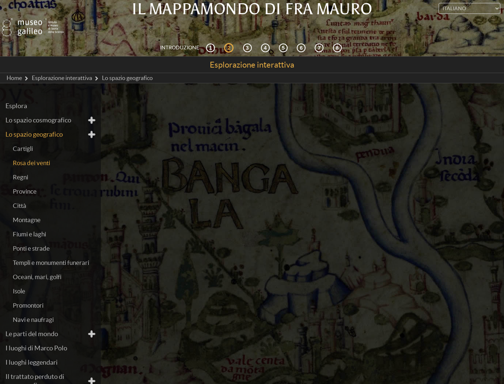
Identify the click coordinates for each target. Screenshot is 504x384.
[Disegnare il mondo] (302, 34)
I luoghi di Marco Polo (36, 335)
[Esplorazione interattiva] (230, 34)
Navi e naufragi (33, 306)
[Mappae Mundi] (284, 34)
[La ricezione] (266, 34)
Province (25, 178)
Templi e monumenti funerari (51, 249)
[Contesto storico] (211, 34)
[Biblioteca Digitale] (338, 34)
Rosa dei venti (31, 149)
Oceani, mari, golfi (37, 263)
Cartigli (23, 135)
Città (19, 192)
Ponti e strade (31, 235)
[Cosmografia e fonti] (248, 34)
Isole (19, 277)
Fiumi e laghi (29, 220)
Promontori (28, 292)
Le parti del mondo (31, 320)
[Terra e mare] (320, 34)
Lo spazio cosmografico (38, 107)
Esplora (16, 92)
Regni (20, 163)
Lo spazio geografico (34, 121)
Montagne (27, 206)
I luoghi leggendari (31, 349)
